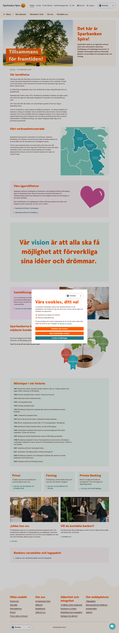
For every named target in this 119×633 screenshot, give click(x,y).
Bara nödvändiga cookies (59, 333)
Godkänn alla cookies (59, 329)
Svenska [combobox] (73, 296)
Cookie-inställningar (59, 338)
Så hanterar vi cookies (64, 323)
